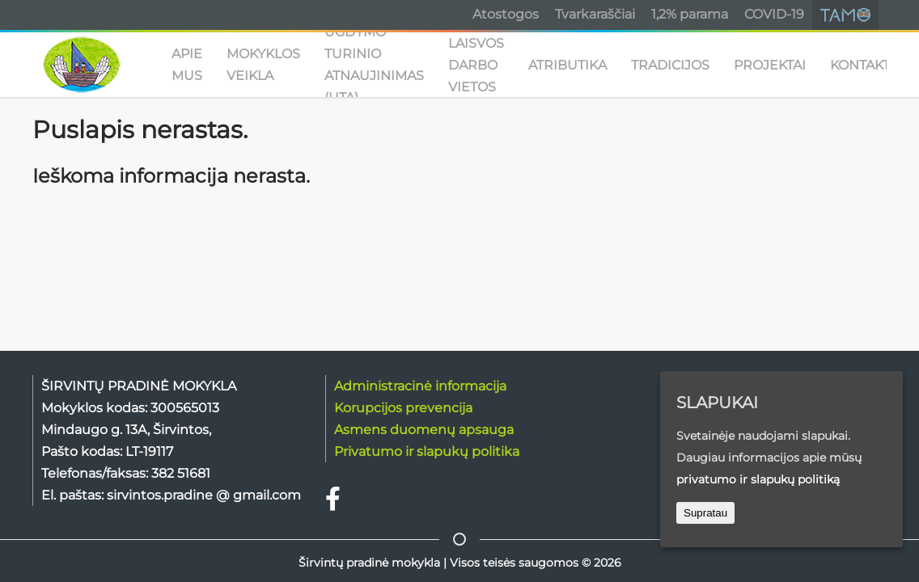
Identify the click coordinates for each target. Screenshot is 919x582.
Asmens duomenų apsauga (424, 429)
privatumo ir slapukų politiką (758, 479)
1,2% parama (689, 14)
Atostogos (505, 14)
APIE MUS (187, 64)
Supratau (705, 513)
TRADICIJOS (670, 65)
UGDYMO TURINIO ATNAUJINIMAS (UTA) (374, 64)
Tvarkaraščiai (595, 14)
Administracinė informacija (420, 386)
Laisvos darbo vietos (476, 64)
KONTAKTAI (866, 65)
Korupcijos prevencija (403, 407)
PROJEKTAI (770, 65)
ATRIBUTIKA (567, 65)
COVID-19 (774, 14)
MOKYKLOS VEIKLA (263, 64)
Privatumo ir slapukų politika (426, 451)
